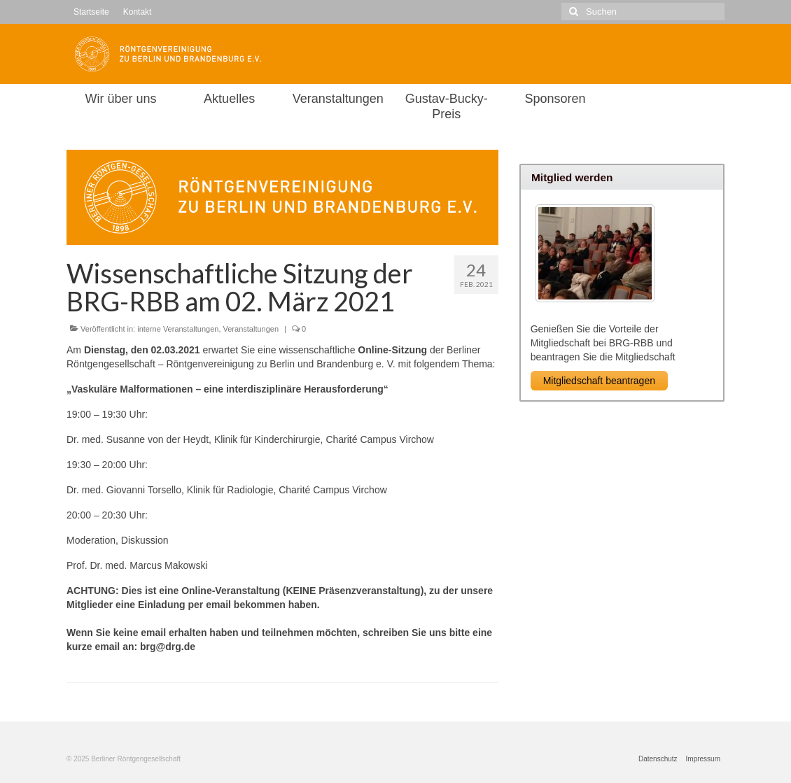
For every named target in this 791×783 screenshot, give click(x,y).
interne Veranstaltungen (177, 329)
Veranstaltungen (251, 329)
